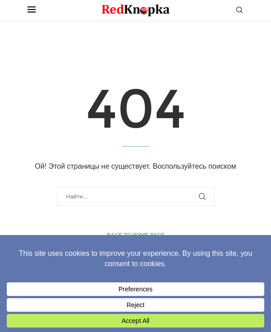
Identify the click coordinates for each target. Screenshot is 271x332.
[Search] (239, 10)
